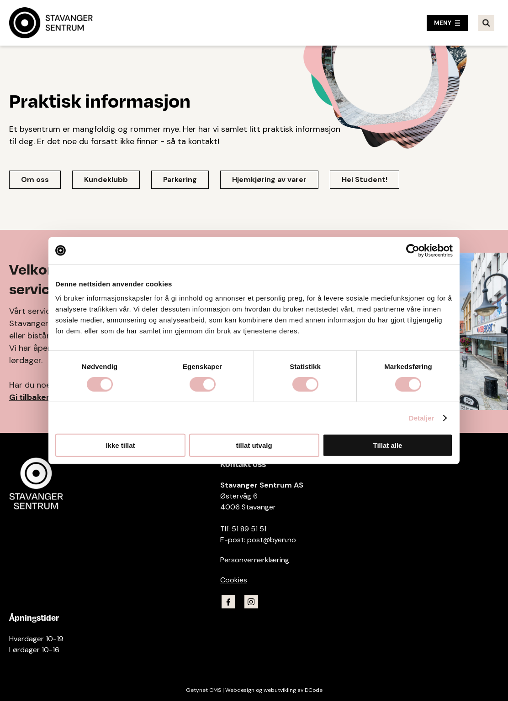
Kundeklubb (106, 179)
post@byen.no (271, 540)
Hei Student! (364, 179)
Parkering (180, 179)
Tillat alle (387, 445)
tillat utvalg (254, 445)
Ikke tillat (120, 445)
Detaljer (421, 417)
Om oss (35, 179)
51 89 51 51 (249, 529)
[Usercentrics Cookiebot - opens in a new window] (413, 250)
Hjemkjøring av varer (269, 179)
